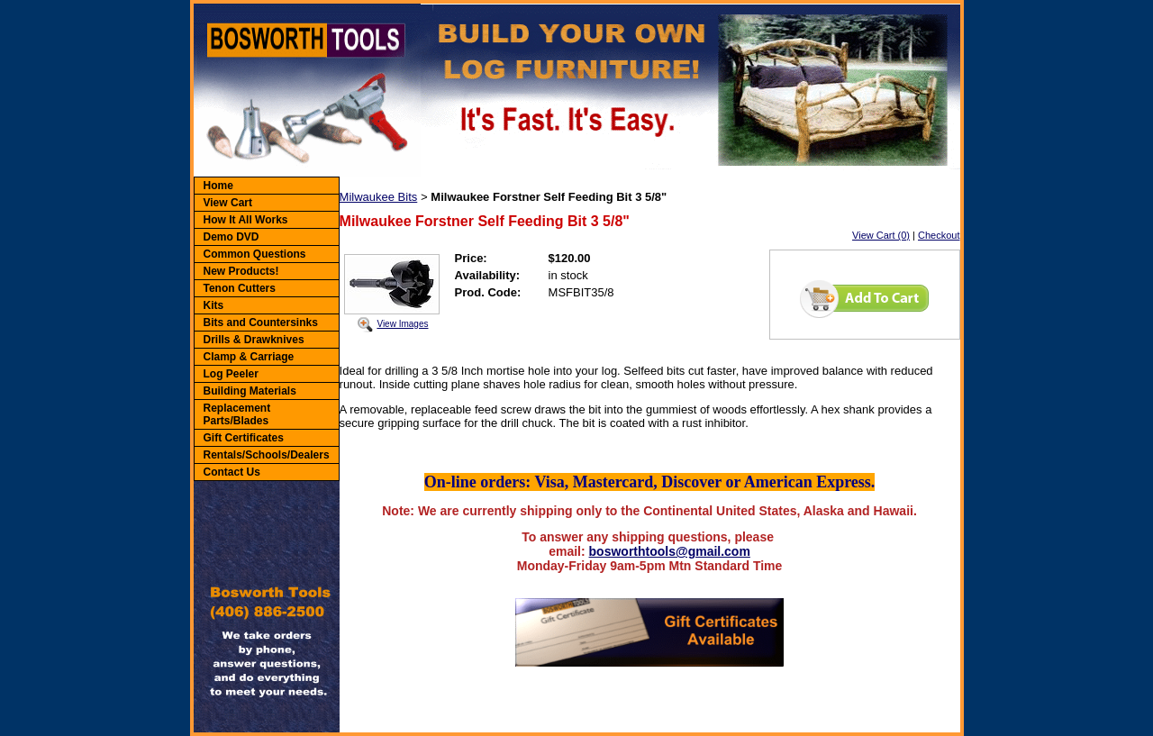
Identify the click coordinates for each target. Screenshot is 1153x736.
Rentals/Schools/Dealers (267, 455)
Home (218, 185)
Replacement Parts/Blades (237, 414)
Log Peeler (231, 374)
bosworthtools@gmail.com (669, 551)
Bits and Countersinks (261, 322)
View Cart (228, 202)
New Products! (241, 271)
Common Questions (255, 254)
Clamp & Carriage (249, 356)
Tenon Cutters (240, 288)
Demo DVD (231, 237)
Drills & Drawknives (254, 339)
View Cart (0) (881, 235)
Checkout (938, 235)
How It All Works (246, 220)
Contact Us (232, 472)
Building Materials (250, 391)
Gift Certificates (244, 438)
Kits (214, 305)
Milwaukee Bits (379, 197)
